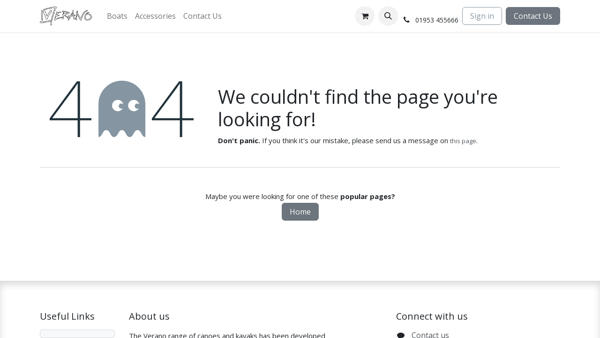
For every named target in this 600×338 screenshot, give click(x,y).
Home (300, 212)
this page (463, 141)
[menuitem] (117, 16)
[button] (388, 16)
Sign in (482, 16)
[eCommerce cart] (365, 16)
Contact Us (533, 16)
